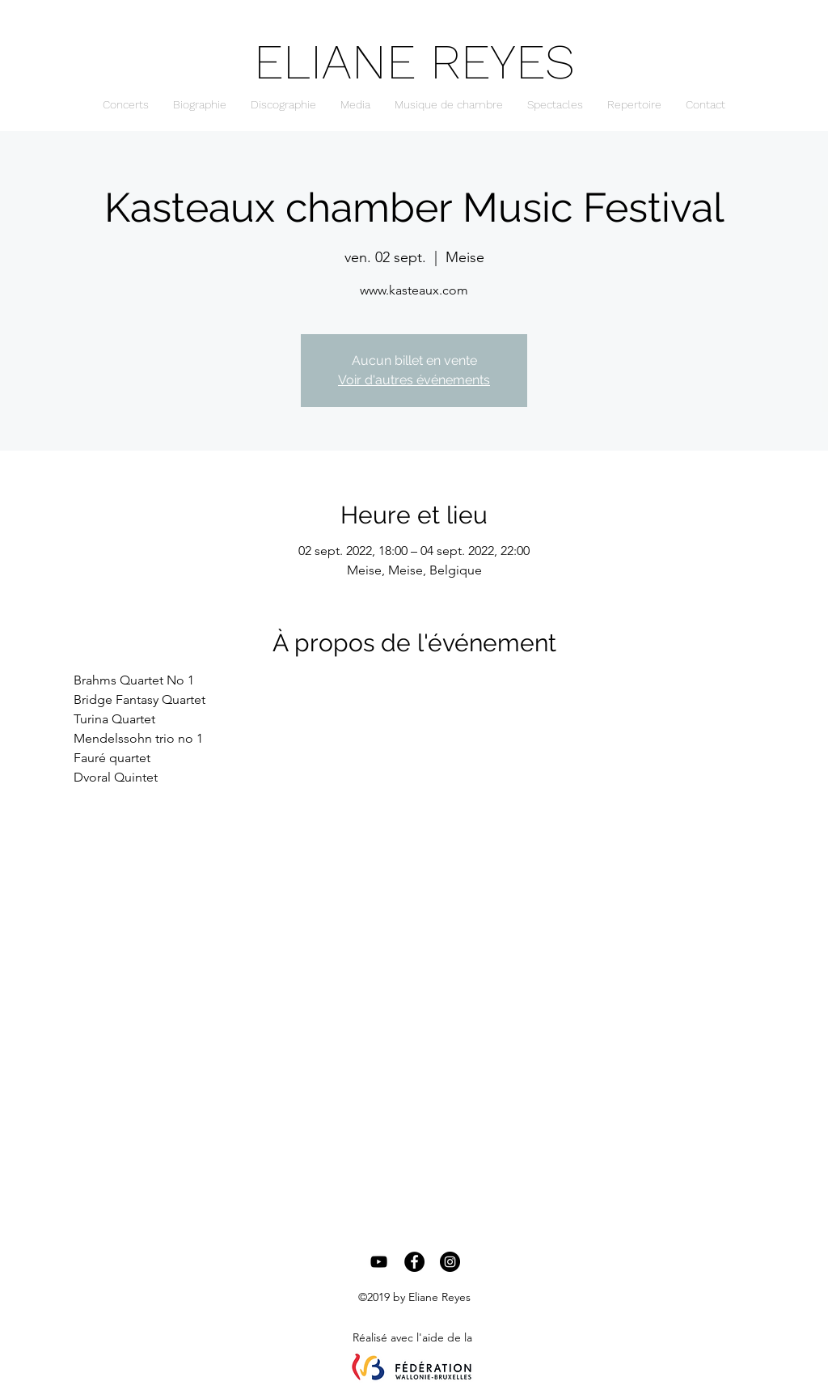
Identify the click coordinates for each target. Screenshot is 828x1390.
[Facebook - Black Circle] (414, 1262)
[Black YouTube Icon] (379, 1262)
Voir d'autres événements (414, 380)
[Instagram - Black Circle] (450, 1262)
